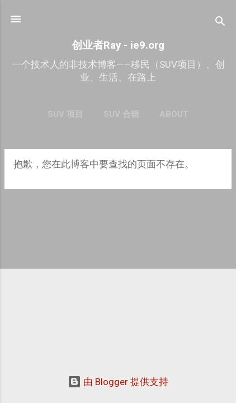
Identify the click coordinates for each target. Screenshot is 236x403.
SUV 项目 (65, 114)
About (173, 114)
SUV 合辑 (121, 114)
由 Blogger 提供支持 (118, 381)
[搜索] (220, 23)
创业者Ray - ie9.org (118, 45)
